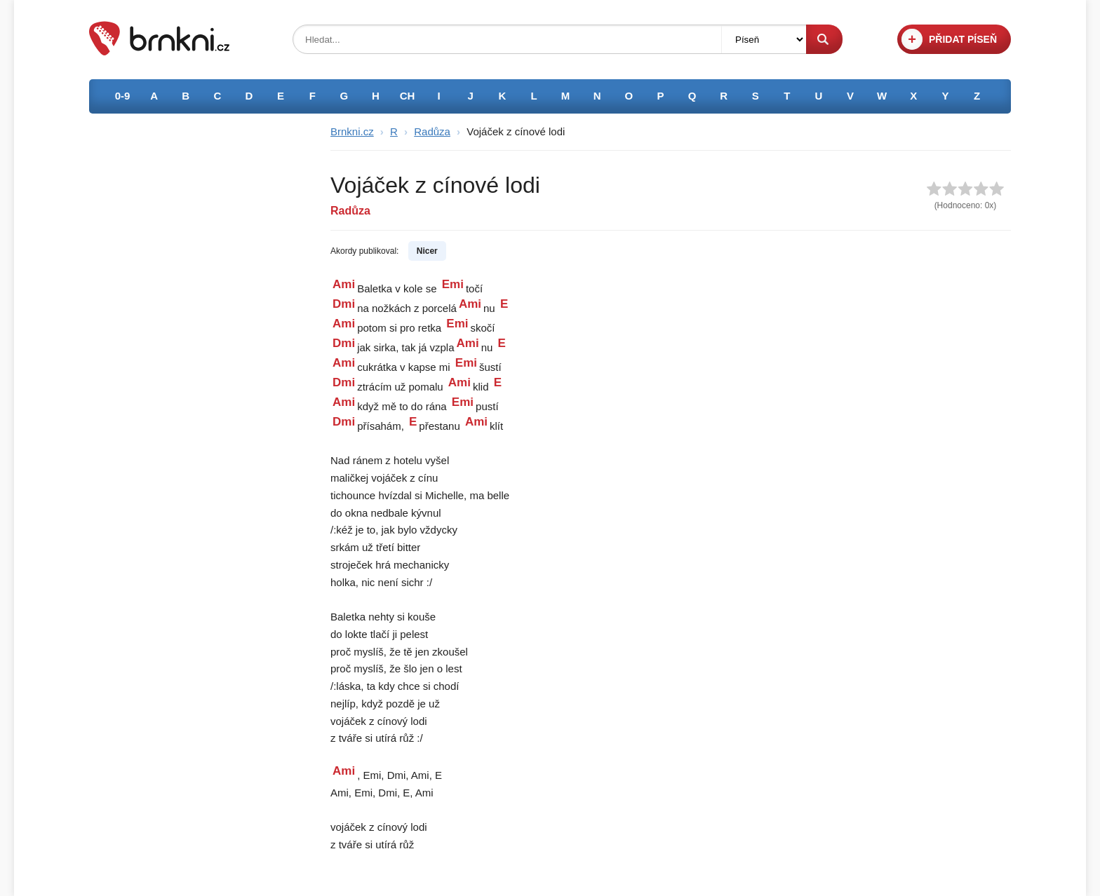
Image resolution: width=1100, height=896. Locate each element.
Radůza (432, 131)
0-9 (122, 96)
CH (407, 96)
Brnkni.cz (352, 131)
